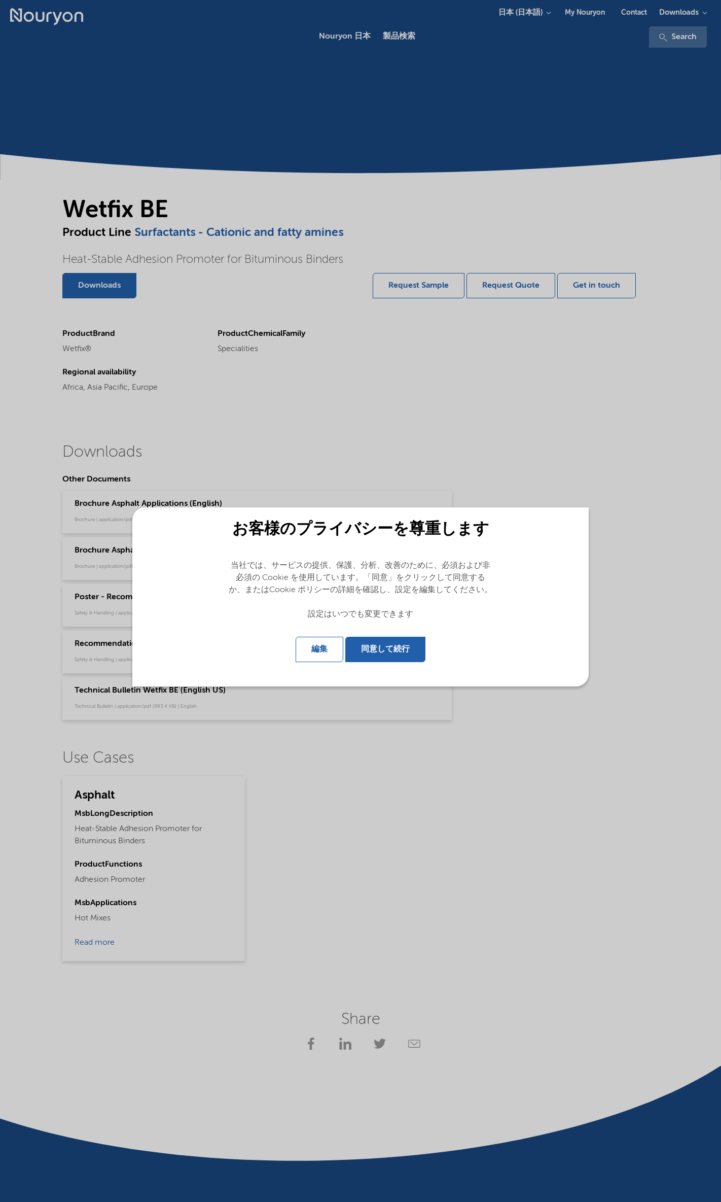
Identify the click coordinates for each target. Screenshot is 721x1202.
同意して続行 (385, 649)
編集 (319, 649)
